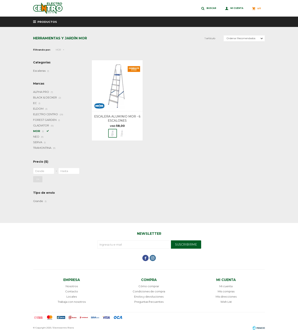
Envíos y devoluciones (148, 296)
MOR (58, 49)
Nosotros (72, 286)
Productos (47, 21)
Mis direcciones (226, 296)
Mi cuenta (226, 286)
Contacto (71, 291)
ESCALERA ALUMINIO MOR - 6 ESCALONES (117, 118)
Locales (71, 296)
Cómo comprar (148, 286)
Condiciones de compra (149, 291)
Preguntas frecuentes (148, 301)
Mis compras (226, 291)
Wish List (226, 301)
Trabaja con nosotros (72, 301)
